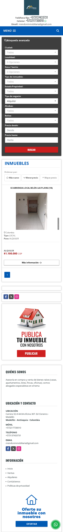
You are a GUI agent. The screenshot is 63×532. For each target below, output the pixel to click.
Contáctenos (13, 481)
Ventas (10, 472)
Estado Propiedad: (14, 86)
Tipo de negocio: (13, 96)
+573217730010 (35, 20)
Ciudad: (9, 47)
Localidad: (10, 57)
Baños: (8, 115)
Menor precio (30, 177)
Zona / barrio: (11, 67)
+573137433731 (39, 17)
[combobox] (31, 52)
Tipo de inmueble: (14, 76)
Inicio (10, 468)
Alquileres (12, 477)
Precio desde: (11, 125)
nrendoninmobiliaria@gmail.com (22, 443)
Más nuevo (12, 177)
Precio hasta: (11, 135)
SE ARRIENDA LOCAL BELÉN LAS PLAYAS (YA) (31, 188)
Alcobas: (9, 105)
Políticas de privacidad (18, 485)
